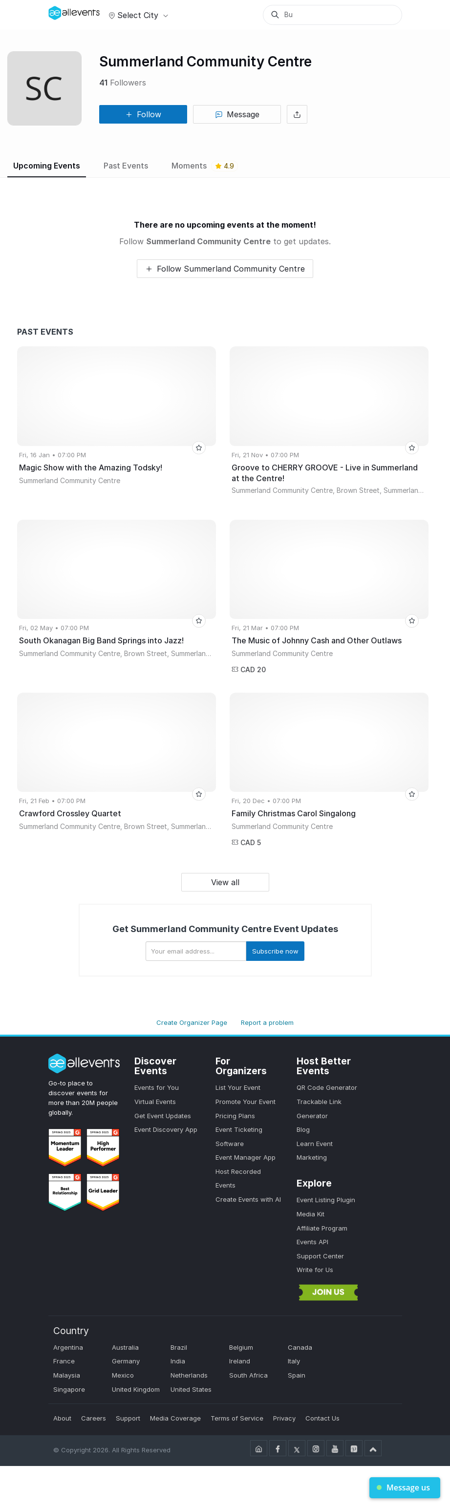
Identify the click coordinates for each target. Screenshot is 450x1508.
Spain (296, 1375)
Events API (312, 1242)
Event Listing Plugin (326, 1200)
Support (128, 1418)
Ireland (239, 1361)
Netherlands (189, 1375)
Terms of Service (237, 1418)
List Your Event (237, 1087)
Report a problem (267, 1022)
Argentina (68, 1347)
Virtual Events (155, 1101)
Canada (300, 1347)
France (64, 1361)
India (178, 1361)
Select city (137, 15)
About (62, 1418)
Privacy (284, 1418)
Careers (93, 1418)
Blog (303, 1129)
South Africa (248, 1375)
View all (225, 882)
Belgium (241, 1347)
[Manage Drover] (60, 11)
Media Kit (310, 1214)
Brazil (179, 1347)
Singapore (69, 1389)
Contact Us (322, 1418)
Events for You (156, 1087)
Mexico (123, 1375)
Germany (126, 1361)
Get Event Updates (162, 1116)
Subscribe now (275, 951)
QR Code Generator (327, 1087)
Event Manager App (245, 1157)
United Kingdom (136, 1389)
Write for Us (315, 1270)
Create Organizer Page (191, 1022)
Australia (125, 1347)
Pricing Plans (235, 1116)
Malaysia (66, 1375)
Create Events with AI (248, 1199)
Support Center (320, 1256)
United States (191, 1389)
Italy (294, 1361)
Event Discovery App (165, 1129)
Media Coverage (175, 1418)
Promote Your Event (245, 1101)
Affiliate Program (322, 1228)
